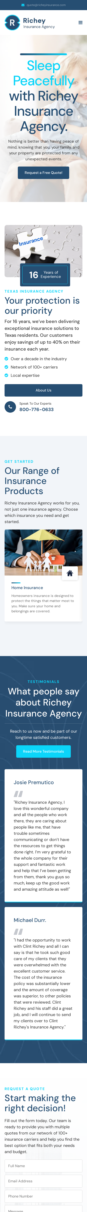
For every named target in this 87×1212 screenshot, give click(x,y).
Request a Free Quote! (43, 172)
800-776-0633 (36, 409)
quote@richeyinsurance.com (46, 5)
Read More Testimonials (43, 751)
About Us (43, 390)
